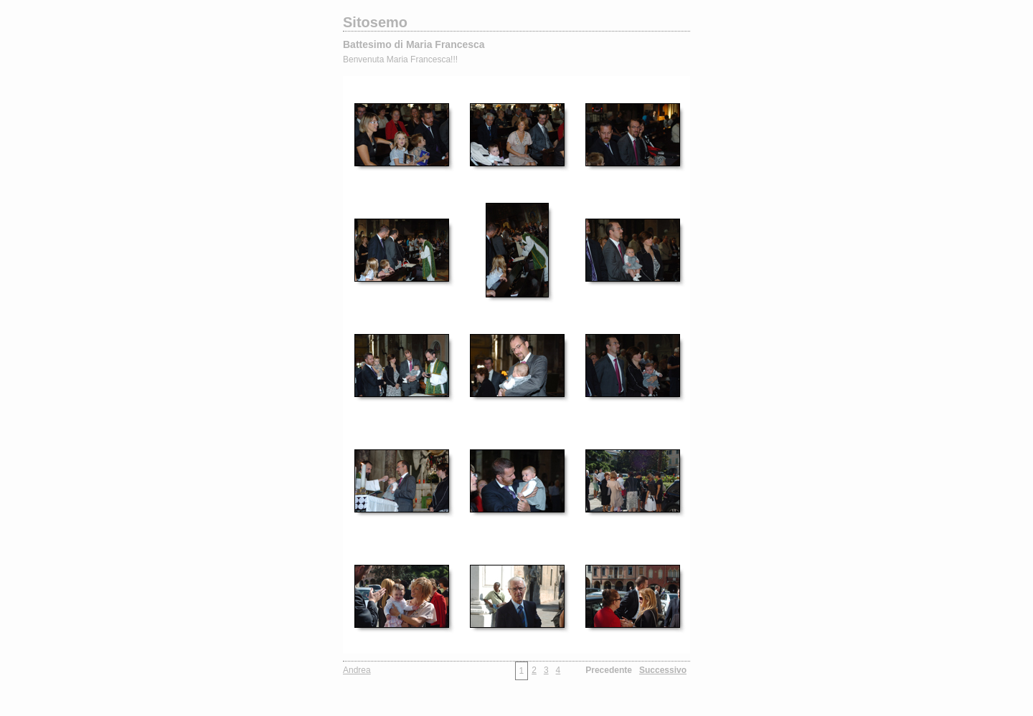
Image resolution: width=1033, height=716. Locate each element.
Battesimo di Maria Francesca (414, 44)
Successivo (663, 670)
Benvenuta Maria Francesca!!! (400, 59)
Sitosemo (375, 22)
